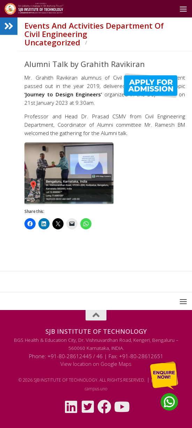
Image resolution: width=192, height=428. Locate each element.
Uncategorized (52, 42)
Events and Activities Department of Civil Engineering (94, 30)
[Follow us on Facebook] (104, 407)
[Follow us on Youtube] (121, 407)
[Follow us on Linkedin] (71, 407)
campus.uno (96, 389)
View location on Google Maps (96, 363)
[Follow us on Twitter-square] (88, 407)
